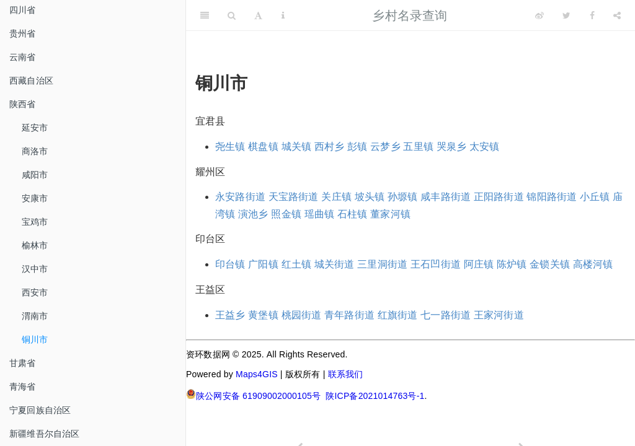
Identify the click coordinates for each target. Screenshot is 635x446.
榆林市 (35, 245)
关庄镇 (336, 196)
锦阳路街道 (551, 196)
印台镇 (230, 264)
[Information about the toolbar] (283, 15)
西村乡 (329, 146)
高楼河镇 (593, 264)
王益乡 (230, 315)
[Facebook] (592, 15)
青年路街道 (349, 315)
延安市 (35, 128)
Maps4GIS (257, 374)
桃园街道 (302, 315)
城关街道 (334, 264)
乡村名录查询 (409, 15)
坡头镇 (370, 196)
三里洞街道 (382, 264)
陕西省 (22, 104)
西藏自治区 (31, 80)
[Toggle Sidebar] (204, 15)
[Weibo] (539, 15)
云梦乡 (385, 146)
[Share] (617, 15)
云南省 (22, 57)
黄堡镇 (263, 315)
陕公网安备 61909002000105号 (253, 395)
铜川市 (35, 339)
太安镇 (484, 146)
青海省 (22, 386)
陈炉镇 (512, 264)
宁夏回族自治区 (40, 410)
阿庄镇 (479, 264)
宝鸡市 (35, 222)
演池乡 (253, 214)
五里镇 (418, 146)
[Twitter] (566, 15)
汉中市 (35, 269)
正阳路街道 (499, 196)
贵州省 (22, 33)
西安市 (35, 292)
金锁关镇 (550, 264)
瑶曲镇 (319, 214)
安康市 (35, 198)
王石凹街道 (436, 264)
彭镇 (357, 146)
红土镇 (297, 264)
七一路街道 (445, 315)
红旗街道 (398, 315)
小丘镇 (595, 196)
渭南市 (35, 316)
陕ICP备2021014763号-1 (375, 396)
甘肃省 (22, 363)
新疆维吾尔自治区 (44, 434)
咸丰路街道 (445, 196)
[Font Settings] (258, 15)
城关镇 (297, 146)
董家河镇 (390, 214)
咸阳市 (35, 175)
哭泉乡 (452, 146)
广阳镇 (263, 264)
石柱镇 (352, 214)
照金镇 (286, 214)
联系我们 (345, 374)
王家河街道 (499, 315)
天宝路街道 (294, 196)
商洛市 (35, 151)
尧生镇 (230, 146)
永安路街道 (240, 196)
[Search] (231, 15)
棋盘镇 (263, 146)
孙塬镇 (403, 196)
